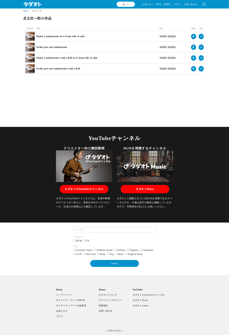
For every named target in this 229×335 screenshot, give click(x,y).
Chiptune (133, 250)
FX (86, 240)
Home (26, 11)
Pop (110, 254)
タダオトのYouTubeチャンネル (84, 189)
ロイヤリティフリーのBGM (70, 300)
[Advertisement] (114, 98)
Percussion (171, 36)
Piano (101, 254)
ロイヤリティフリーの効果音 (71, 305)
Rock (119, 254)
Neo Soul (89, 254)
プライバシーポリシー (110, 300)
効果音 (167, 4)
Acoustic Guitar (82, 250)
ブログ (177, 4)
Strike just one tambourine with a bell (58, 68)
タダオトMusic (145, 189)
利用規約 (103, 305)
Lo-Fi (77, 254)
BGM (158, 4)
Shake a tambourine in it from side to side (60, 36)
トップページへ (64, 295)
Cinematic (146, 250)
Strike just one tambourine (51, 47)
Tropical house (134, 254)
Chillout (119, 250)
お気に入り (147, 4)
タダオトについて (108, 295)
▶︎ (194, 36)
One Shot (163, 36)
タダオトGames (141, 305)
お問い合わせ (190, 4)
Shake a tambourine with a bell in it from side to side (66, 58)
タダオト (118, 330)
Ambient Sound (103, 250)
